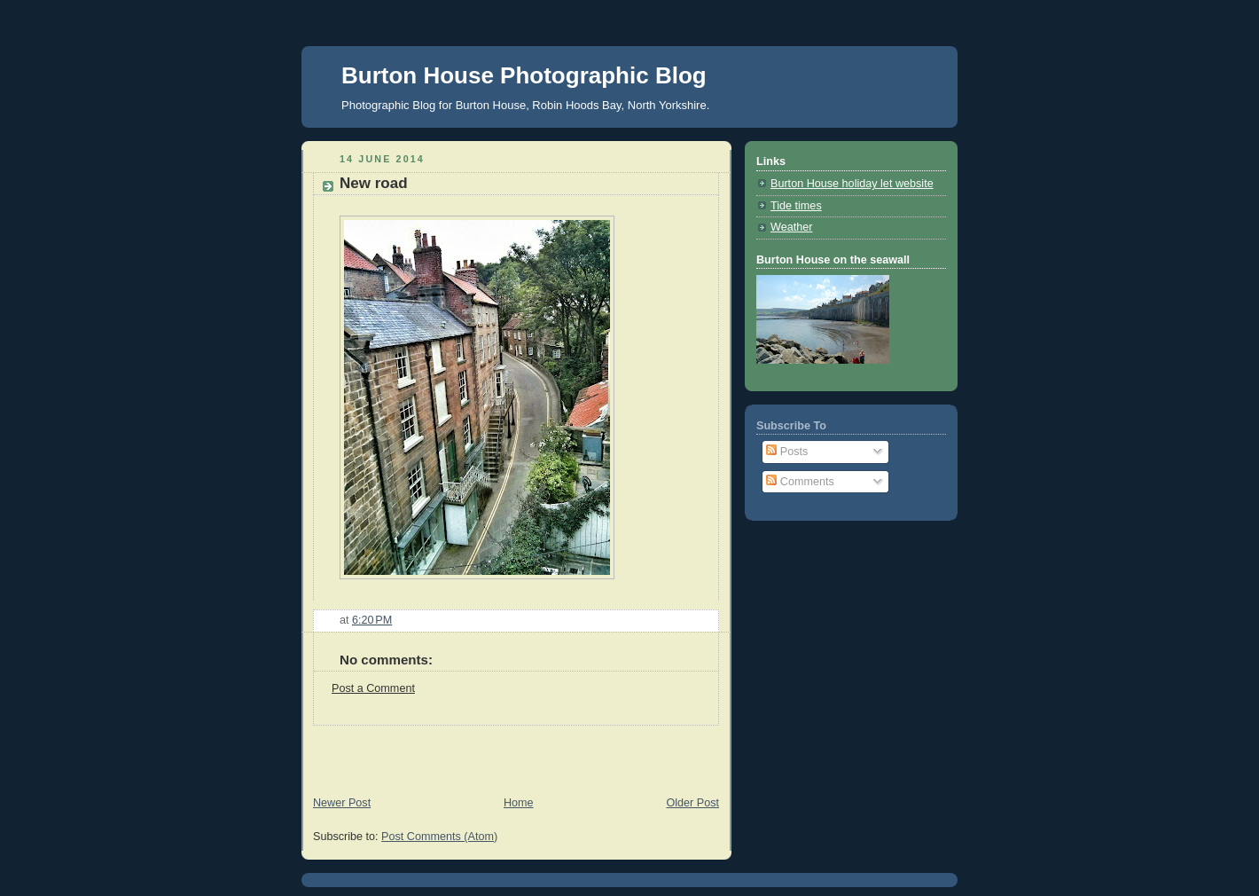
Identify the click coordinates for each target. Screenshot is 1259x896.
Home (519, 803)
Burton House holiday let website (852, 183)
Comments (799, 482)
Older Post (692, 803)
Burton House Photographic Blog (524, 75)
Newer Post (342, 803)
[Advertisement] (508, 752)
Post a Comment (373, 688)
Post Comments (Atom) (439, 836)
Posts (787, 451)
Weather (791, 227)
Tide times (796, 206)
